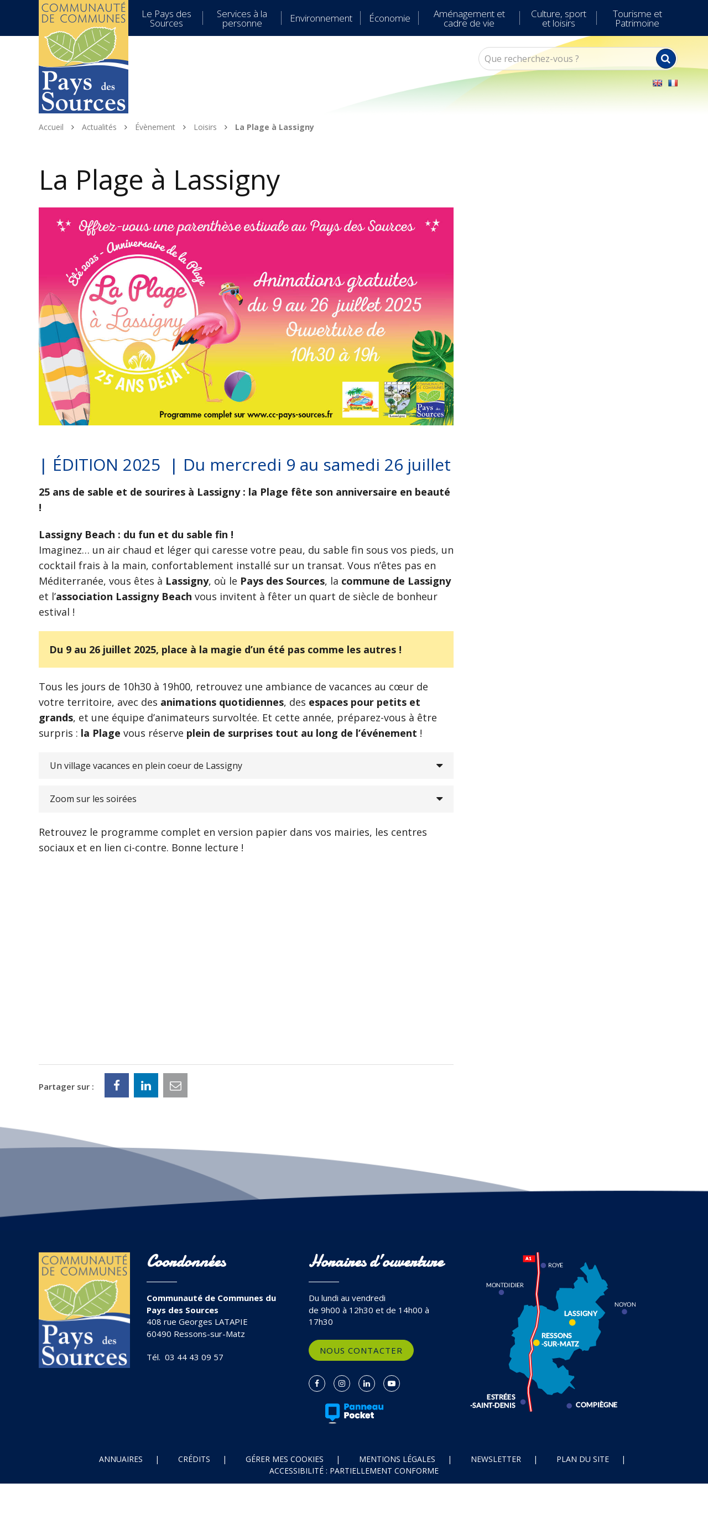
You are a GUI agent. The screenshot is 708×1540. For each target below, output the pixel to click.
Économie (389, 18)
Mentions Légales (397, 1459)
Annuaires (121, 1459)
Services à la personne (242, 18)
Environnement (321, 18)
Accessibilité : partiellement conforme (354, 1470)
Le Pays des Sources (166, 18)
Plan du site (582, 1459)
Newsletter (496, 1459)
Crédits (194, 1459)
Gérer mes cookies (285, 1459)
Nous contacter (361, 1350)
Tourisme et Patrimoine (637, 18)
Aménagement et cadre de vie (469, 18)
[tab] (246, 765)
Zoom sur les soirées (93, 799)
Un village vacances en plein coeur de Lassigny (146, 765)
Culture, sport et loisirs (558, 18)
